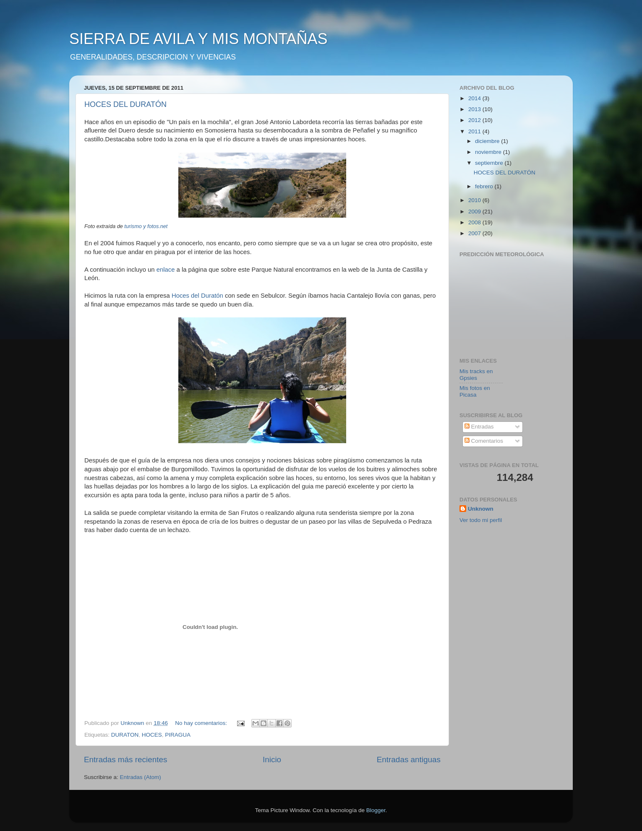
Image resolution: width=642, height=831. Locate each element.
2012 (475, 120)
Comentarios (484, 441)
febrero (485, 186)
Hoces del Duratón (198, 295)
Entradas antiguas (409, 759)
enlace (166, 269)
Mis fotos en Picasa (474, 391)
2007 (475, 233)
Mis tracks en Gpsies (476, 374)
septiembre (490, 163)
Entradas (479, 426)
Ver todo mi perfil (480, 520)
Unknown (480, 509)
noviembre (489, 152)
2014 (475, 98)
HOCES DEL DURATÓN (125, 104)
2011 (475, 131)
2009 (475, 211)
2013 (475, 109)
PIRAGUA (178, 735)
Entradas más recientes (125, 759)
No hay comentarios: (202, 723)
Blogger (376, 810)
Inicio (272, 759)
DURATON (125, 735)
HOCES (152, 735)
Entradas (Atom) (140, 777)
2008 (475, 222)
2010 (475, 200)
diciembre (488, 141)
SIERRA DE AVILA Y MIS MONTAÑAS (198, 38)
